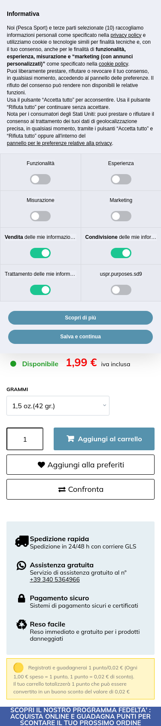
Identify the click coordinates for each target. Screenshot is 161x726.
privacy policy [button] (125, 35)
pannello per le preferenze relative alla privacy (59, 143)
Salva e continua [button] (80, 337)
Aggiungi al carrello (110, 438)
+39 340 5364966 (55, 579)
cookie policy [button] (113, 64)
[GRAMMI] (57, 406)
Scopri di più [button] (80, 318)
